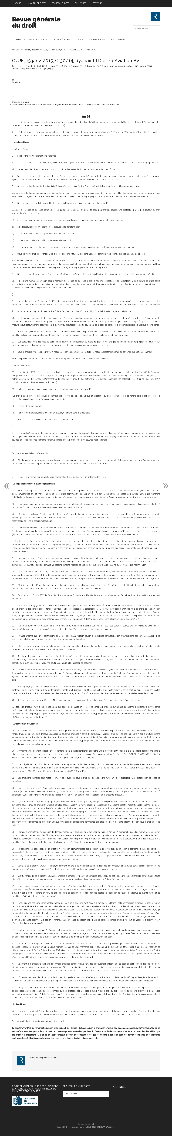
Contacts (119, 1088)
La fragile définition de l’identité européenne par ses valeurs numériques (86, 106)
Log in (113, 1129)
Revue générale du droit (36, 22)
